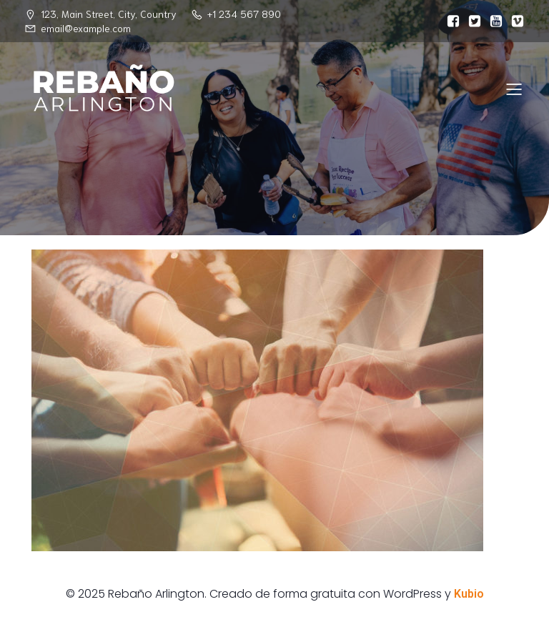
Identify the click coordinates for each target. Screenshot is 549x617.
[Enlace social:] (449, 21)
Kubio (469, 594)
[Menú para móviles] (514, 88)
